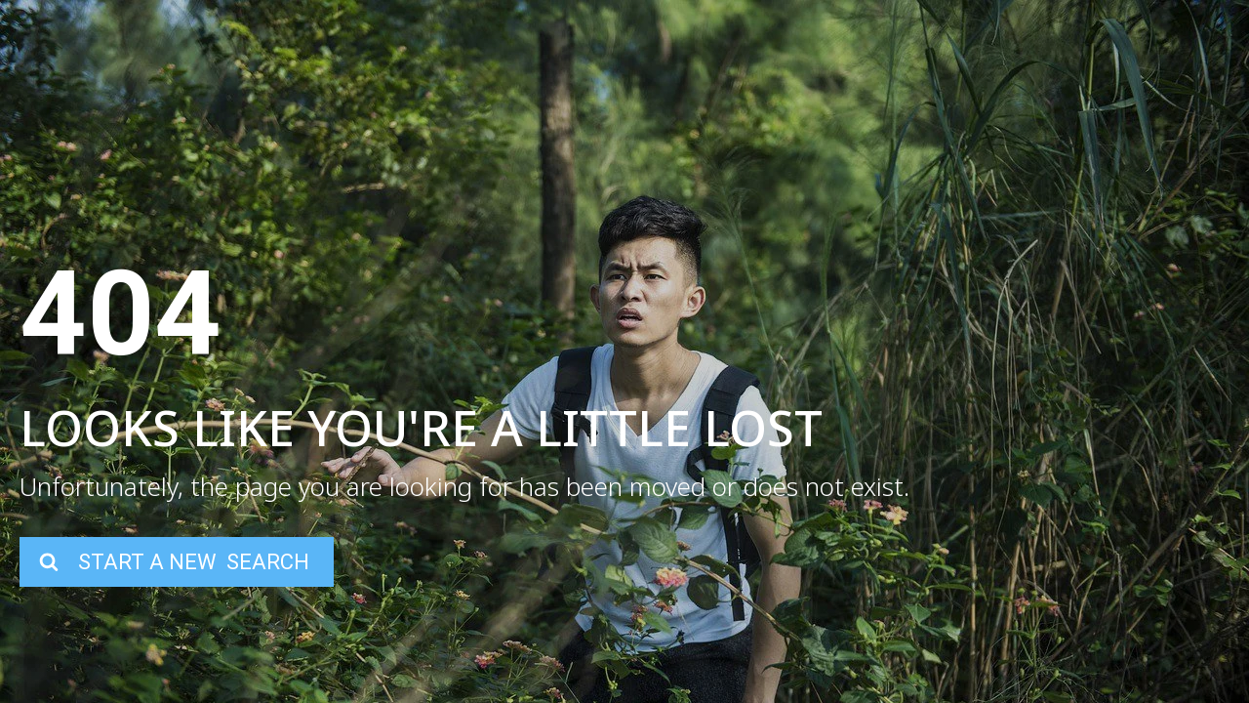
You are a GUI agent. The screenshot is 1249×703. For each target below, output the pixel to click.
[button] (177, 562)
